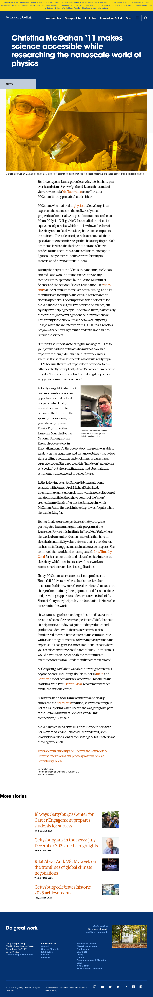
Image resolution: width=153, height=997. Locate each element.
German (43, 679)
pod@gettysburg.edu (97, 932)
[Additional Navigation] (137, 18)
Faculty (45, 955)
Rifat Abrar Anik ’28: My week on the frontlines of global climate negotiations (65, 867)
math (99, 674)
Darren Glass (73, 684)
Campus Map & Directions (19, 955)
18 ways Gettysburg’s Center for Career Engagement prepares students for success (64, 820)
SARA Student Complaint (89, 968)
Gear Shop (81, 952)
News (9, 84)
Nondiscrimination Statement (73, 987)
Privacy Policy (51, 987)
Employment (82, 949)
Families (45, 957)
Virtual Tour (82, 966)
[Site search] (145, 18)
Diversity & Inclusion (87, 946)
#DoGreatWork (100, 926)
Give (128, 18)
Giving (79, 955)
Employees (47, 952)
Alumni (45, 946)
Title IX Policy (51, 990)
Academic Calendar (86, 943)
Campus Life (73, 18)
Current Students (50, 949)
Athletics (90, 18)
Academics (53, 18)
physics (78, 206)
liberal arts (64, 703)
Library (80, 957)
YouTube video (71, 192)
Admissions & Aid (111, 18)
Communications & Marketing (91, 960)
